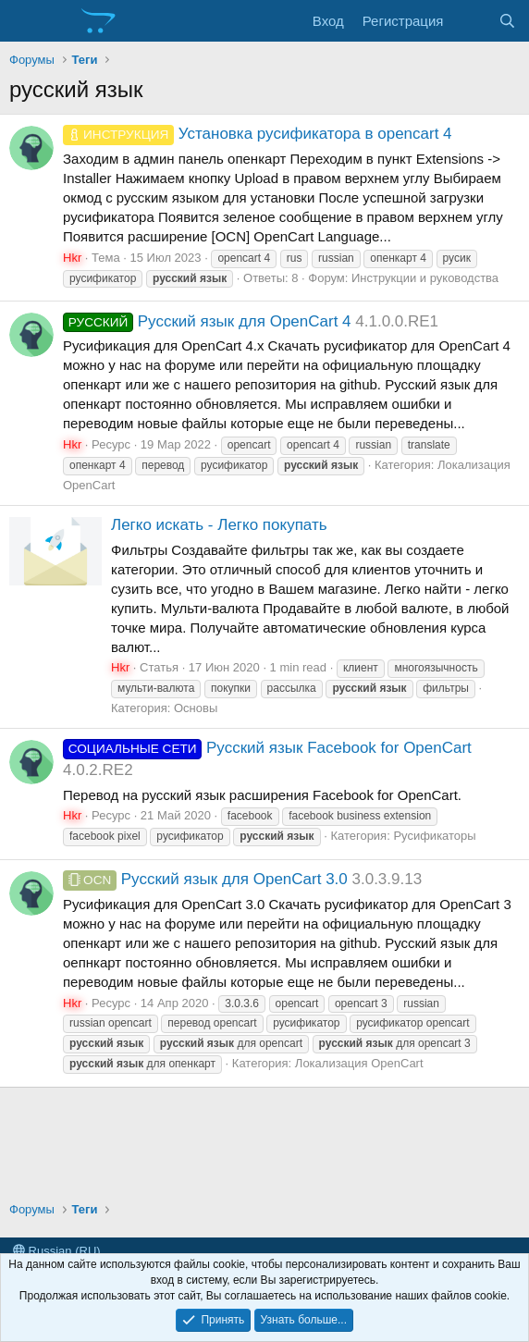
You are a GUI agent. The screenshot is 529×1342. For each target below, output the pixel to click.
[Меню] (25, 21)
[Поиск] (507, 21)
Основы (195, 708)
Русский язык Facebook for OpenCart (267, 748)
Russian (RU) (57, 1251)
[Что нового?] (470, 21)
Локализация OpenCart (359, 1063)
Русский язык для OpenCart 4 (207, 321)
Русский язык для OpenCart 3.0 (205, 879)
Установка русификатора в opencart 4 (257, 133)
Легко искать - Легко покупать (219, 525)
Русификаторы (434, 836)
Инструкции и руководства (424, 278)
